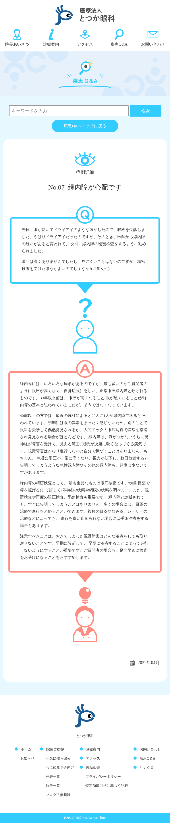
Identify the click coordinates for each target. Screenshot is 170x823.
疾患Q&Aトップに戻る (85, 126)
